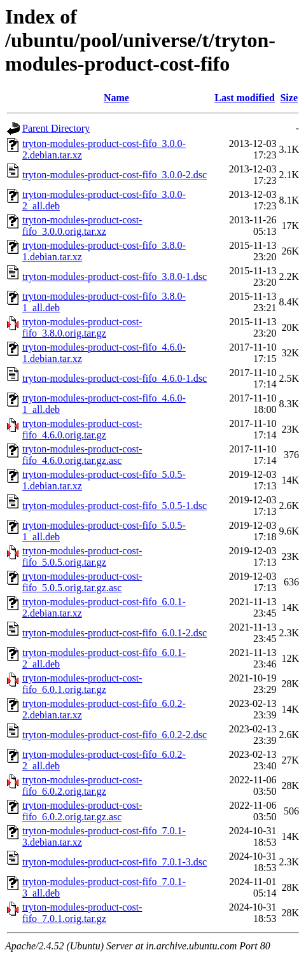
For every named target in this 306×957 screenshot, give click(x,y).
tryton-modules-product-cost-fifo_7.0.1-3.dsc (114, 861)
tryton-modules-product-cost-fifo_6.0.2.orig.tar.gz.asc (82, 811)
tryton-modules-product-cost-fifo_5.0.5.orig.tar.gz (82, 556)
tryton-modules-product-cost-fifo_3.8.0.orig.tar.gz (82, 327)
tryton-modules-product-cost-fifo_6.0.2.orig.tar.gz (82, 785)
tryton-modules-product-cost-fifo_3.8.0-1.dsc (114, 276)
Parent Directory (56, 128)
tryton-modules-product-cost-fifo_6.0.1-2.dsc (114, 632)
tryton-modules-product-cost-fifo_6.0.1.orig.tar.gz (82, 684)
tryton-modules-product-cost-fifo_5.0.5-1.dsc (114, 505)
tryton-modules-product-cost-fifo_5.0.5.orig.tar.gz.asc (82, 582)
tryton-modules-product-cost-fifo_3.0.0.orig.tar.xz (82, 225)
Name (116, 97)
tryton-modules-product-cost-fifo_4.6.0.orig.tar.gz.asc (82, 455)
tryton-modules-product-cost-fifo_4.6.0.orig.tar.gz (82, 429)
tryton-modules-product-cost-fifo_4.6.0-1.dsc (114, 378)
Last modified (244, 97)
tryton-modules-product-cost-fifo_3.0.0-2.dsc (114, 174)
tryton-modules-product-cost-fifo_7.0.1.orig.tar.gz (82, 913)
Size (289, 97)
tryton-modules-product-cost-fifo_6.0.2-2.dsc (114, 734)
